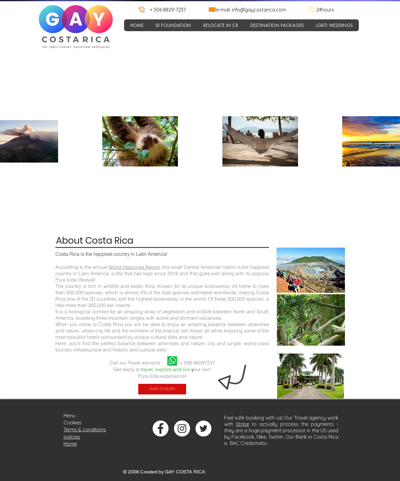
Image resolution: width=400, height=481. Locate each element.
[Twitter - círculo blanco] (203, 428)
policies (72, 437)
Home (70, 444)
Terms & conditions (85, 430)
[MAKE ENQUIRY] (162, 389)
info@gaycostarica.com (259, 10)
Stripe (242, 424)
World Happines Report (134, 267)
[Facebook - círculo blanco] (160, 428)
